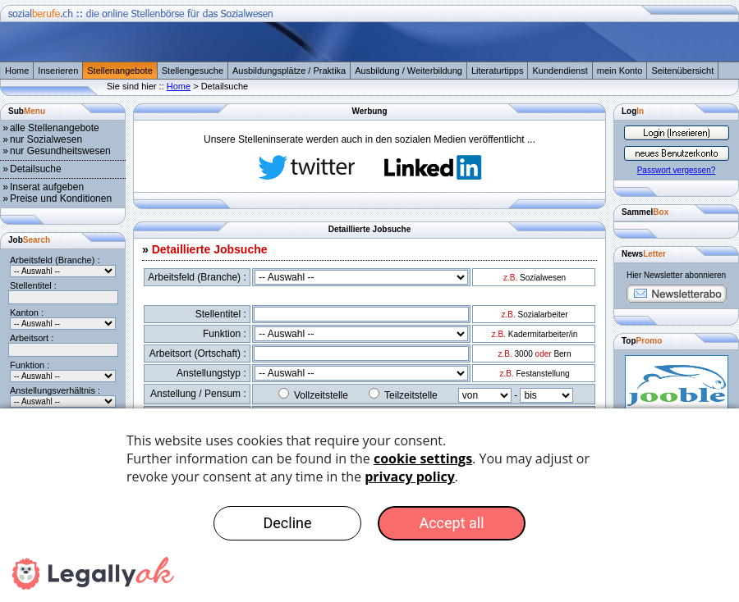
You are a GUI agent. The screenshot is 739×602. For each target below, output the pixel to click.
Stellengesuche (192, 70)
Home (17, 70)
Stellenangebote (120, 70)
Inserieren (58, 70)
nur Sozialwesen (46, 139)
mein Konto (620, 70)
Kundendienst (559, 70)
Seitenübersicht (682, 70)
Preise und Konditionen (61, 198)
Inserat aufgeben (47, 187)
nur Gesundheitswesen (60, 151)
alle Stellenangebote (54, 128)
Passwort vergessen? (676, 170)
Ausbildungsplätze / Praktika (289, 70)
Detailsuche (36, 169)
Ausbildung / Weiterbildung (408, 70)
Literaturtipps (497, 70)
